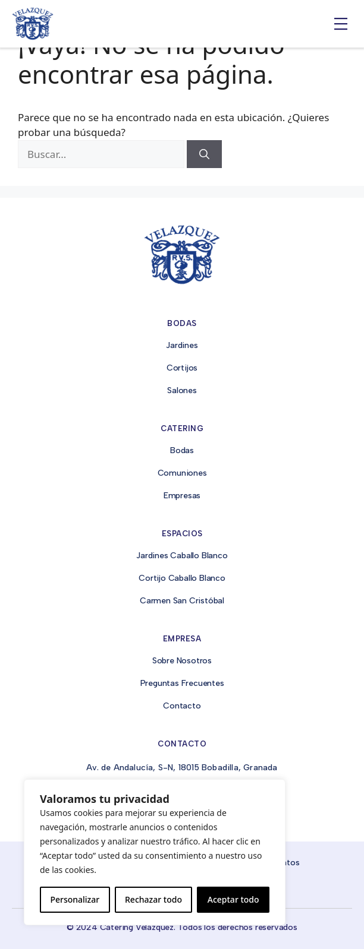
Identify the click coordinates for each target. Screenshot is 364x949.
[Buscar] (204, 154)
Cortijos (182, 368)
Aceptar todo (233, 899)
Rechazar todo (153, 899)
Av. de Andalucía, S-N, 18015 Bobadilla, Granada (181, 768)
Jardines (181, 345)
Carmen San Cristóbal (182, 601)
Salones (182, 390)
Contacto (181, 706)
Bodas (182, 450)
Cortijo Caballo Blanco (182, 578)
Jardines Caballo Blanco (181, 556)
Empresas (182, 496)
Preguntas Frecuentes (182, 683)
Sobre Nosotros (182, 661)
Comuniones (182, 473)
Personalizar (74, 899)
